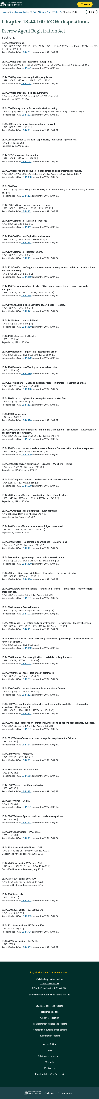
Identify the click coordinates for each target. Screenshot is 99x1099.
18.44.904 (26, 931)
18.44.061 (26, 161)
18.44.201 (26, 114)
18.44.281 (26, 806)
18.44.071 (26, 438)
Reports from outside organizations (49, 1029)
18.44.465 (26, 295)
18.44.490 (26, 357)
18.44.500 (26, 454)
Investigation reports (49, 1035)
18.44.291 (26, 822)
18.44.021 (26, 67)
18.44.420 (26, 579)
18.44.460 (26, 276)
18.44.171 (26, 311)
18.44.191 (26, 548)
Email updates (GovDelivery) (49, 1074)
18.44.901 (26, 838)
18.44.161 (26, 258)
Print (91, 12)
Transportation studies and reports (49, 1023)
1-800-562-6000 (49, 983)
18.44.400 (26, 177)
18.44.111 (26, 694)
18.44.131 (26, 211)
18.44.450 (26, 326)
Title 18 (57, 12)
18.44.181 (26, 404)
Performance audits (50, 1011)
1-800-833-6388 (60, 988)
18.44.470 (26, 420)
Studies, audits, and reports (49, 1005)
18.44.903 (26, 916)
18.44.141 (26, 226)
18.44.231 (26, 729)
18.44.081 (26, 598)
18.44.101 (26, 629)
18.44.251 (26, 760)
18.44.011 (26, 52)
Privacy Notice (64, 1092)
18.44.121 (26, 195)
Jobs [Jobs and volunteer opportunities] (49, 1050)
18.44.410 (26, 647)
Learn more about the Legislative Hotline (49, 994)
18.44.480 (26, 373)
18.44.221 (26, 713)
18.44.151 (26, 242)
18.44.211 (26, 130)
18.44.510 (26, 485)
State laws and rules (19, 12)
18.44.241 (26, 744)
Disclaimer (49, 1092)
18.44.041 (26, 663)
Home (5, 12)
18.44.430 (26, 563)
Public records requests (49, 1056)
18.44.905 (26, 947)
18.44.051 (26, 679)
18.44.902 (26, 900)
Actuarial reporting (49, 1017)
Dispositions (45, 12)
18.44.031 (26, 83)
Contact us (49, 1068)
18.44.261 (26, 775)
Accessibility (49, 1044)
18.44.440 (26, 389)
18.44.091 (26, 613)
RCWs (34, 12)
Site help (49, 1062)
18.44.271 (26, 791)
